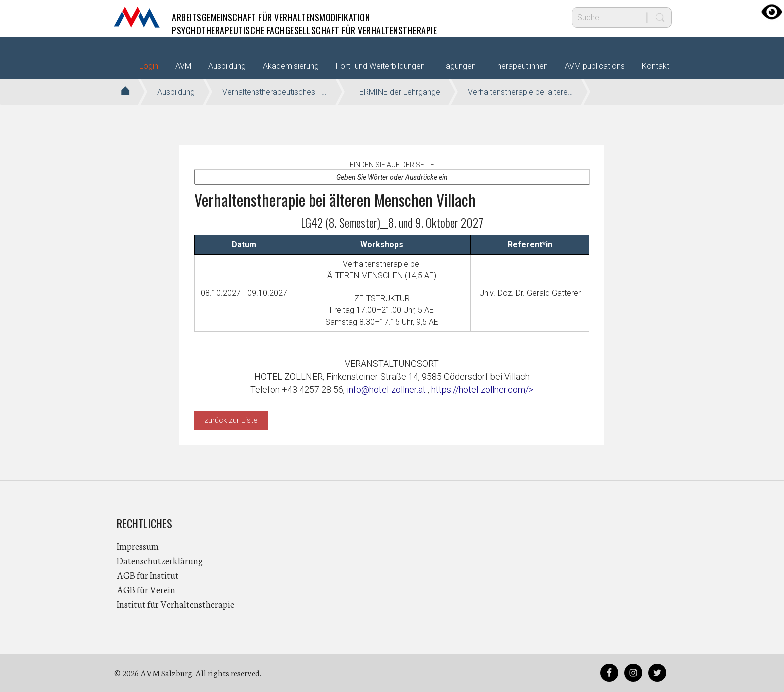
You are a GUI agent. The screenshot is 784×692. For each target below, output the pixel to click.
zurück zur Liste (231, 420)
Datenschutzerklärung (160, 560)
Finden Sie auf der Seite (392, 165)
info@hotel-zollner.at (387, 389)
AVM (137, 17)
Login (149, 66)
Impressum (138, 546)
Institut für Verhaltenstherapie (175, 604)
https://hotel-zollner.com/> (483, 389)
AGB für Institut (148, 575)
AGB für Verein (146, 589)
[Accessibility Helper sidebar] (772, 12)
